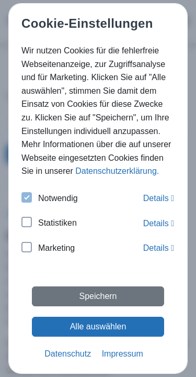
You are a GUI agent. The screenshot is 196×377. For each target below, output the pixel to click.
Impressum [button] (122, 353)
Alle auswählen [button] (98, 326)
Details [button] (158, 198)
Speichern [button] (98, 296)
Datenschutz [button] (67, 353)
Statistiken (49, 223)
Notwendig (49, 198)
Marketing (48, 248)
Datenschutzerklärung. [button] (117, 171)
